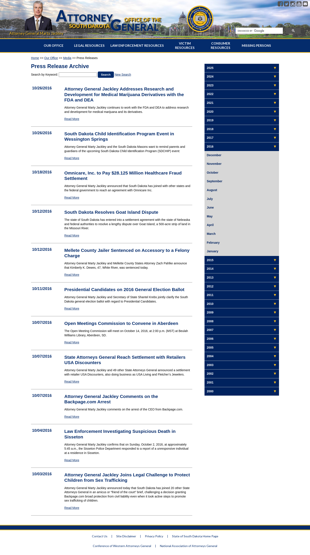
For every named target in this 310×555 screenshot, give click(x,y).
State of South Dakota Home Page (195, 536)
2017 (210, 137)
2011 (210, 295)
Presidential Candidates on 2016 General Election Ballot (124, 289)
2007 (210, 330)
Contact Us (99, 536)
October (212, 172)
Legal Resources (89, 45)
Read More (71, 119)
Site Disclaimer (126, 536)
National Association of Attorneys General (188, 546)
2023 (210, 85)
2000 (210, 391)
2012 (210, 286)
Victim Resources (185, 45)
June (210, 207)
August (212, 190)
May (209, 216)
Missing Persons (256, 45)
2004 (210, 356)
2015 (210, 260)
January (212, 251)
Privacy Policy (154, 536)
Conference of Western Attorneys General (122, 546)
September (214, 181)
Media (67, 58)
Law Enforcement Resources (137, 45)
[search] (259, 31)
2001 (210, 382)
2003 (210, 365)
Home (35, 58)
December (214, 155)
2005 (210, 347)
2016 (210, 146)
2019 (210, 120)
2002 (210, 373)
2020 (210, 111)
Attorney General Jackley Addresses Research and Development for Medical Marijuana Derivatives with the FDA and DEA (124, 94)
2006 (210, 338)
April (210, 225)
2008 (210, 321)
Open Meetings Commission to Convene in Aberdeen (121, 323)
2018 (210, 129)
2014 (210, 268)
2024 (210, 76)
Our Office (54, 45)
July (210, 199)
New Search (123, 74)
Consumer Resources (220, 45)
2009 (210, 312)
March (211, 233)
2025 (210, 68)
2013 (210, 277)
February (213, 242)
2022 (210, 94)
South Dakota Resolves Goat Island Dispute (111, 212)
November (214, 163)
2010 (210, 304)
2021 (210, 102)
